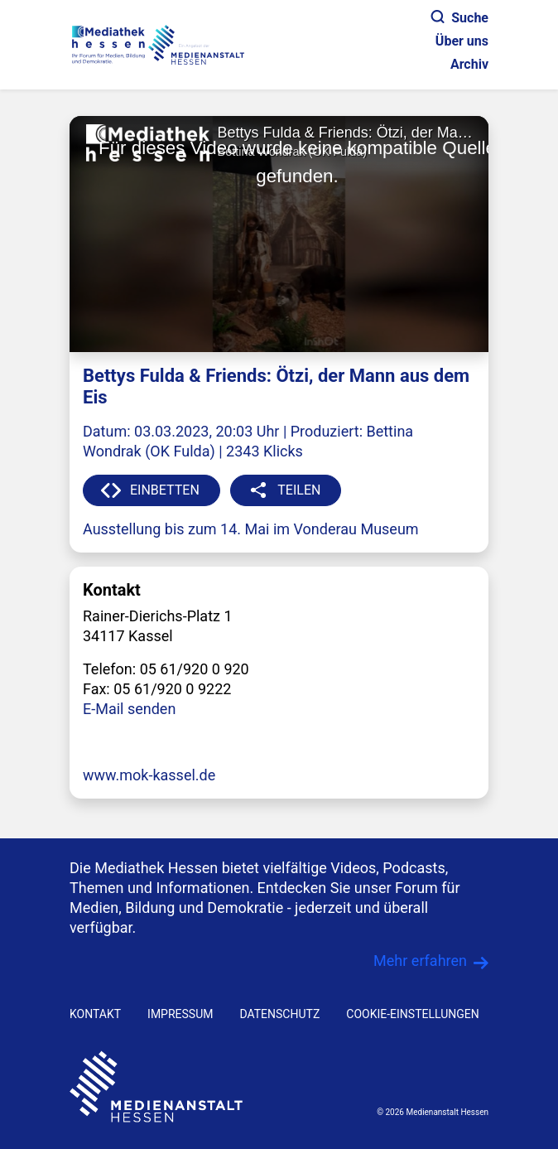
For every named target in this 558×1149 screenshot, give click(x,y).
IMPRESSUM (180, 1014)
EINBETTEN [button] (165, 490)
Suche (459, 18)
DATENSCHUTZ (279, 1014)
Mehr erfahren (420, 960)
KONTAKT (95, 1014)
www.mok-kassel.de (149, 775)
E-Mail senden (129, 708)
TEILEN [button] (298, 490)
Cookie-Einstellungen (412, 1014)
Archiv (469, 64)
